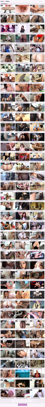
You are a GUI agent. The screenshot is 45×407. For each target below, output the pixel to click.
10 (33, 401)
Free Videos (6, 1)
